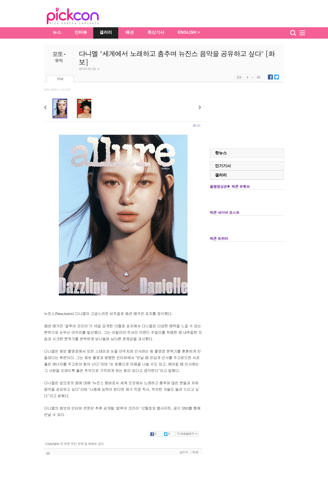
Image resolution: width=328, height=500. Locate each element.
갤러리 (105, 32)
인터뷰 (80, 32)
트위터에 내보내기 (276, 77)
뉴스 (57, 32)
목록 (184, 452)
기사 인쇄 (258, 77)
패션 (129, 32)
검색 (293, 33)
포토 (57, 54)
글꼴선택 (240, 77)
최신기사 (155, 32)
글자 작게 (252, 77)
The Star (80, 17)
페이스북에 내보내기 (270, 77)
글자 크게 (247, 77)
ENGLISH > (189, 32)
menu (304, 33)
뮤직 (59, 60)
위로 (195, 452)
